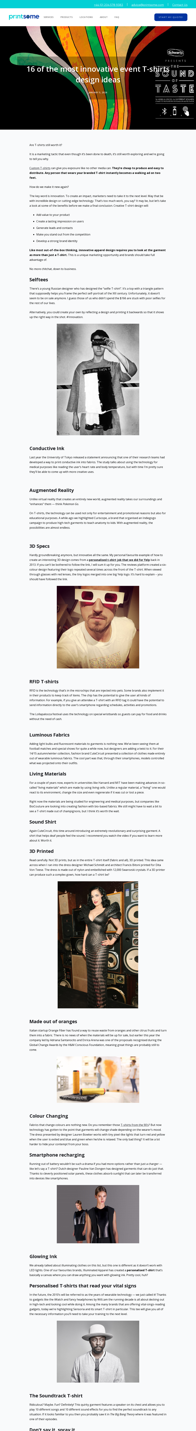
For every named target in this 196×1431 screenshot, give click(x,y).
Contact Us (179, 5)
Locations (86, 17)
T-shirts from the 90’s (135, 1125)
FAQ (117, 17)
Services (49, 17)
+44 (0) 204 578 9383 (108, 5)
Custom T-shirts (39, 168)
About (104, 17)
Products (67, 17)
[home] (26, 17)
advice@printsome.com (147, 5)
